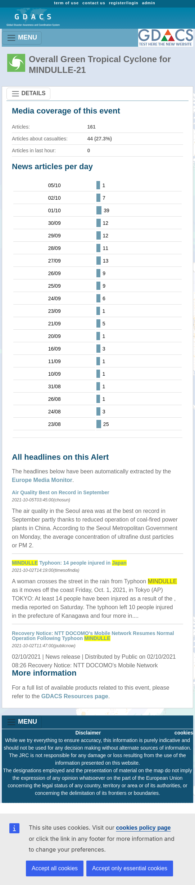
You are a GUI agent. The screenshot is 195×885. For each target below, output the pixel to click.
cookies (183, 733)
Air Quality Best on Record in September (60, 492)
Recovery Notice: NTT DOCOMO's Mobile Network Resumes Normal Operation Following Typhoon (93, 635)
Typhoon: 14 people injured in (69, 563)
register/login (124, 3)
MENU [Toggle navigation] (21, 38)
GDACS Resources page (74, 696)
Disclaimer (88, 733)
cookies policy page (143, 828)
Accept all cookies (55, 868)
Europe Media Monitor (42, 480)
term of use (66, 3)
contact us (93, 3)
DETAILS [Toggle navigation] (28, 93)
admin (148, 3)
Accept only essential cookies (129, 868)
